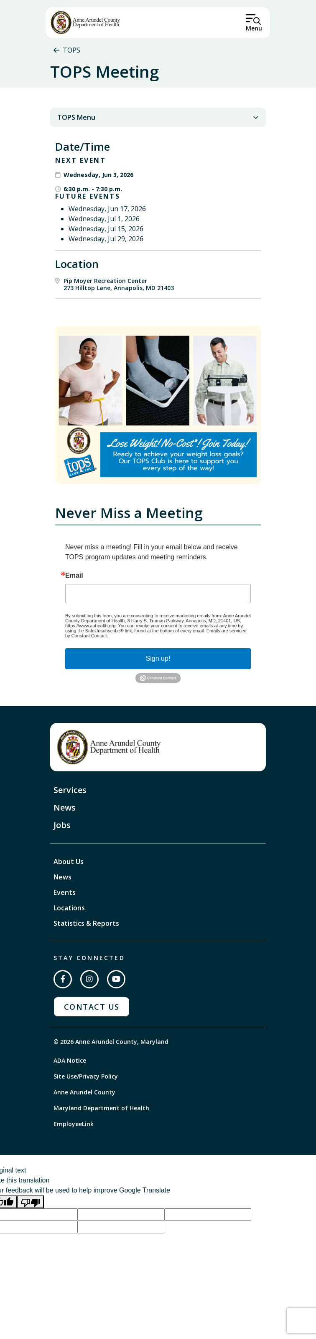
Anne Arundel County (84, 1092)
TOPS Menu (158, 117)
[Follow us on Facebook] (63, 979)
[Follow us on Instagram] (89, 979)
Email (74, 575)
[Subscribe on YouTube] (116, 979)
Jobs (62, 825)
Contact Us (91, 1007)
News (65, 807)
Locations (69, 907)
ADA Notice (70, 1060)
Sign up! (158, 658)
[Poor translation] (30, 1201)
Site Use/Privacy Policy (86, 1076)
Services (70, 790)
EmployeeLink (74, 1124)
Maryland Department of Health (101, 1108)
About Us (69, 861)
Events (65, 892)
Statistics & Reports (86, 923)
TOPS (71, 50)
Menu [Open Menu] (254, 28)
